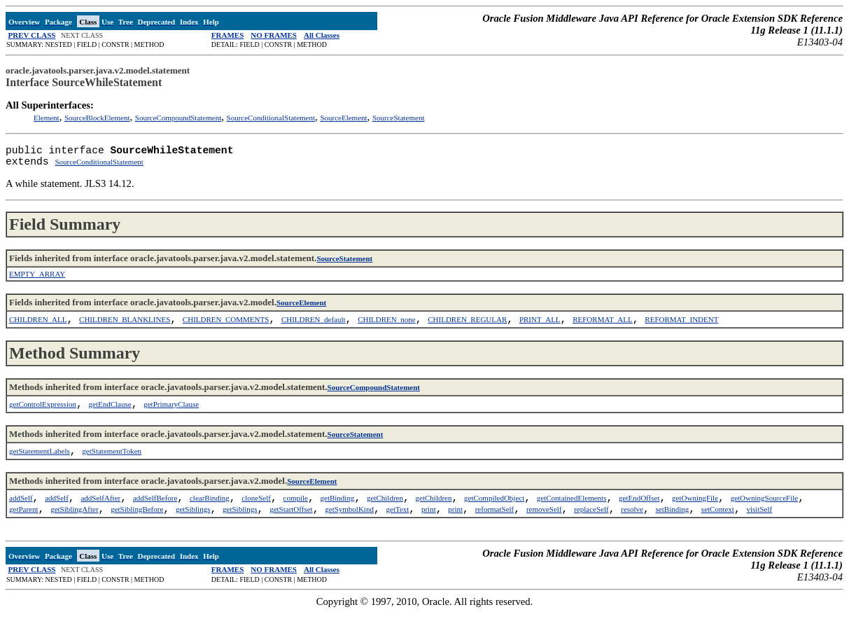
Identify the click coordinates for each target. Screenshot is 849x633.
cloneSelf (256, 514)
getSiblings (193, 528)
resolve (632, 528)
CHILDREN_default (313, 328)
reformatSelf (494, 528)
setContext (717, 528)
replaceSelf (591, 528)
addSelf (21, 514)
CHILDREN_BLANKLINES (124, 328)
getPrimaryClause (171, 415)
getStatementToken (111, 465)
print (428, 528)
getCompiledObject (494, 514)
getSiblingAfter (74, 528)
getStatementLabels (39, 465)
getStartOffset (291, 528)
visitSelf (760, 528)
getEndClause (110, 415)
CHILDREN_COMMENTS (226, 328)
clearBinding (210, 514)
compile (295, 514)
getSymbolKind (349, 528)
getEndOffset (639, 514)
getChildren (385, 514)
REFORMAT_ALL (603, 328)
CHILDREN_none (387, 328)
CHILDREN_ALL (38, 328)
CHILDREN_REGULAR (467, 328)
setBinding (672, 528)
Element (46, 117)
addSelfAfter (100, 514)
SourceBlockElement (96, 117)
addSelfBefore (155, 514)
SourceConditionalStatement (271, 117)
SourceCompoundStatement (178, 117)
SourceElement (343, 117)
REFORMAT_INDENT (681, 328)
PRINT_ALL (540, 328)
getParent (23, 528)
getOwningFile (695, 514)
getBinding (338, 514)
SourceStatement (398, 117)
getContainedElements (572, 514)
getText (397, 528)
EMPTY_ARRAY (37, 279)
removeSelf (544, 528)
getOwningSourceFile (765, 514)
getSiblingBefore (137, 528)
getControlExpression (42, 415)
